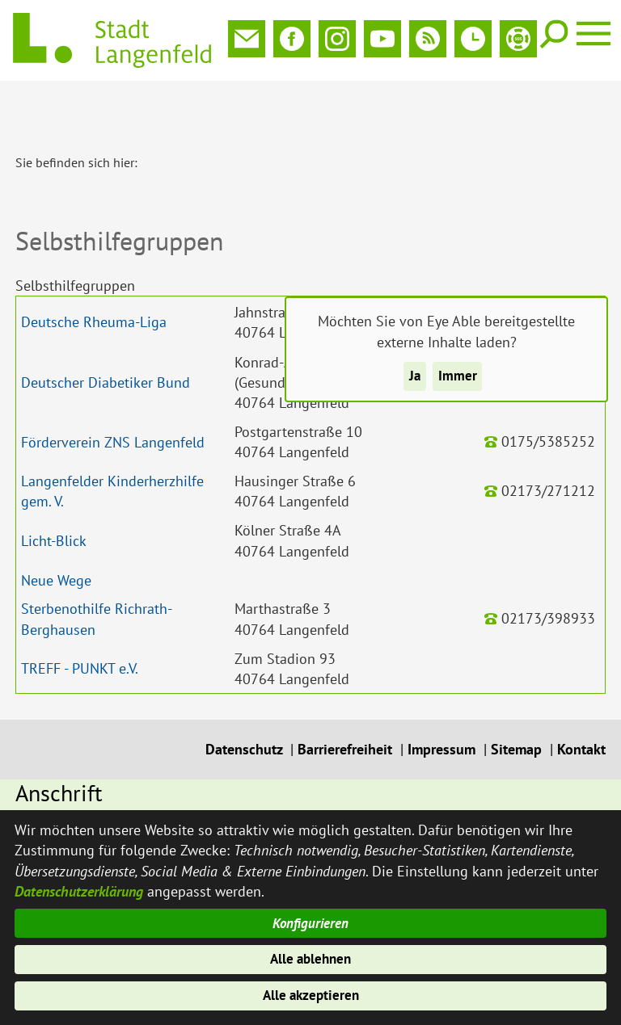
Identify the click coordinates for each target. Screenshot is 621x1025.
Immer (458, 377)
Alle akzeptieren (310, 994)
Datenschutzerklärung (79, 882)
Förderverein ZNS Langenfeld (113, 389)
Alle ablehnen (311, 955)
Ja (414, 377)
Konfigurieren (311, 916)
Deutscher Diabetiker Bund (105, 329)
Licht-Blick (54, 487)
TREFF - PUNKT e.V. (79, 615)
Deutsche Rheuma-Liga (94, 268)
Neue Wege (56, 527)
